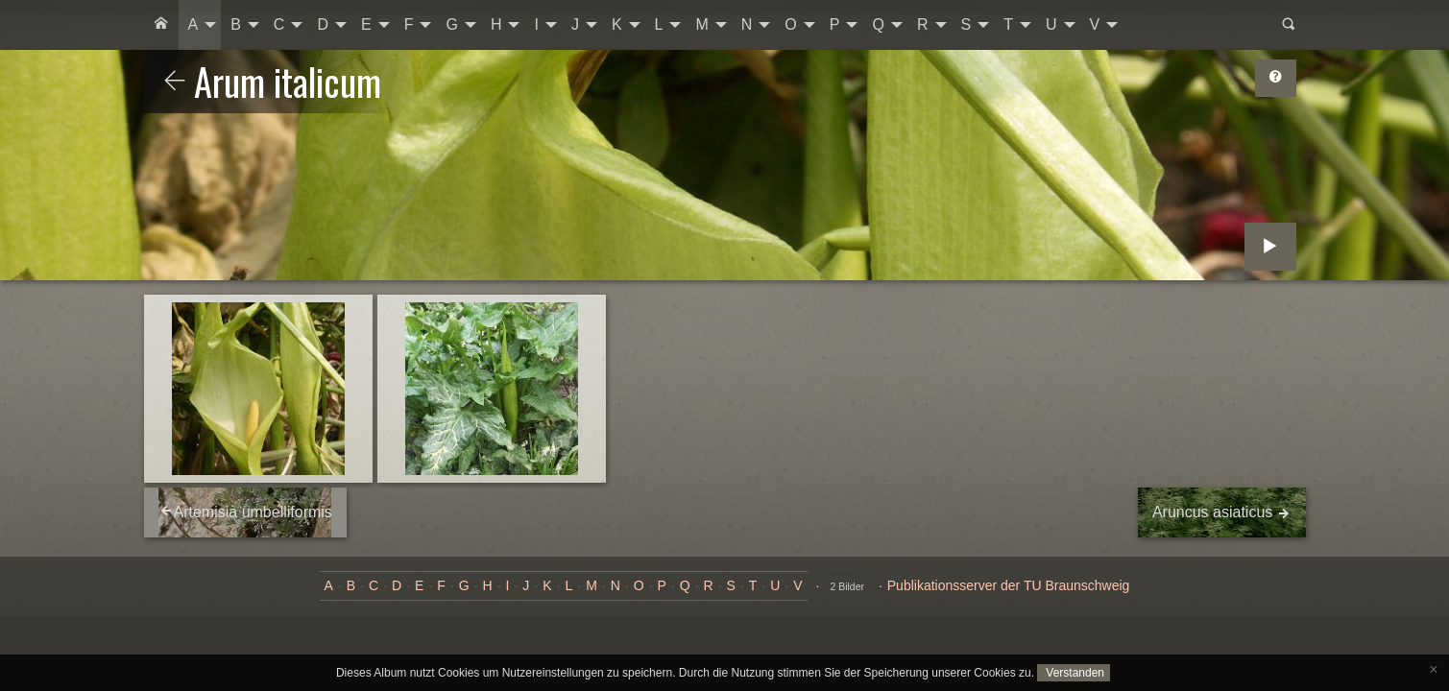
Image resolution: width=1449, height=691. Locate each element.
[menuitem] (161, 25)
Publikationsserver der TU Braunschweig (1008, 585)
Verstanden (1073, 672)
